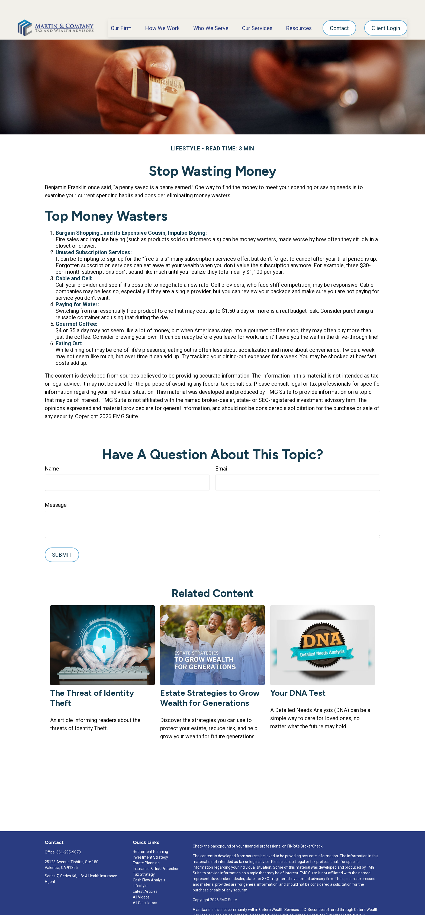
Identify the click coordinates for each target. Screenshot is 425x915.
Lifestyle (140, 869)
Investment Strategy (150, 841)
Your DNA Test (298, 677)
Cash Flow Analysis (149, 864)
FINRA (350, 899)
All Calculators (145, 886)
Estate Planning (146, 847)
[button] (121, 11)
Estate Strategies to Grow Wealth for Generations (210, 682)
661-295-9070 (68, 836)
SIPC (361, 899)
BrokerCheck (312, 830)
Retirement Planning (150, 835)
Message (56, 488)
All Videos (141, 881)
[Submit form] (62, 538)
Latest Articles (145, 875)
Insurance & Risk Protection (156, 852)
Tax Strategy (144, 858)
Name (52, 452)
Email (221, 452)
